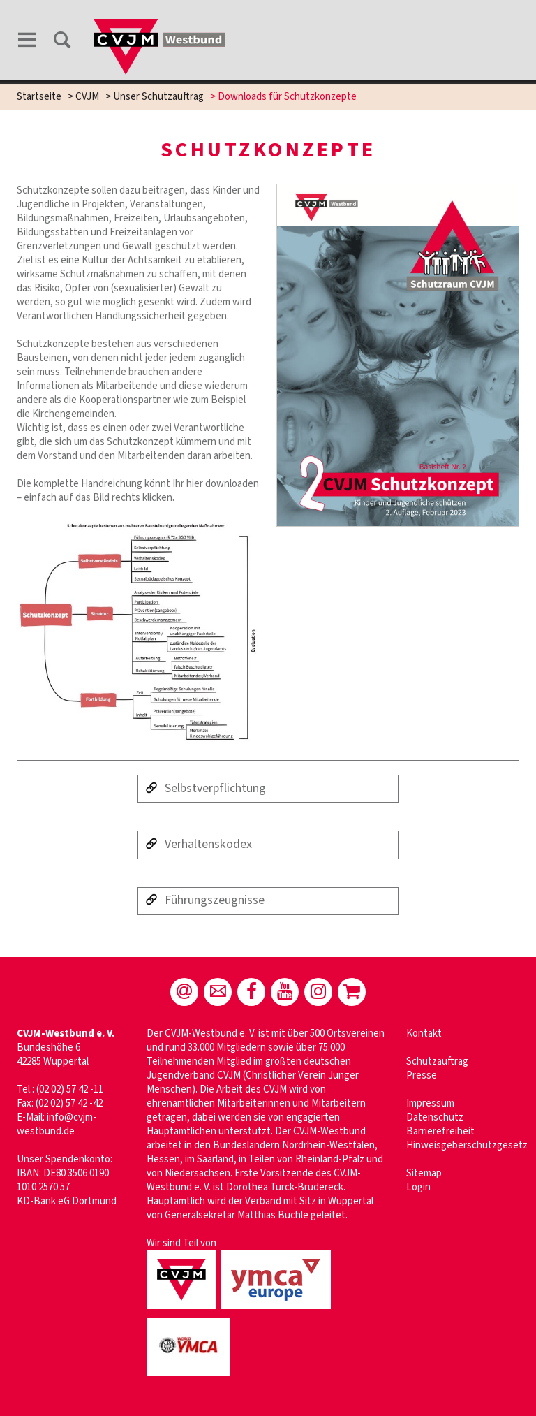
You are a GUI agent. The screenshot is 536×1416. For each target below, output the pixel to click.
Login (418, 1187)
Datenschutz (434, 1117)
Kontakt (424, 1033)
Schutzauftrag (437, 1061)
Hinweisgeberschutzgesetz (467, 1145)
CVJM (87, 96)
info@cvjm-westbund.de (56, 1124)
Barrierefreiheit (440, 1131)
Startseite (39, 96)
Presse (421, 1075)
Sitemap (424, 1173)
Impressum (430, 1103)
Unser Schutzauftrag (158, 96)
